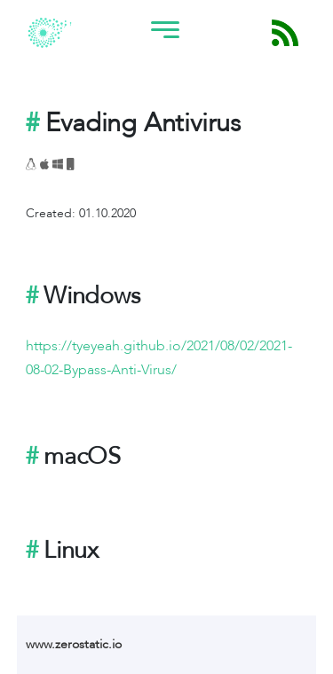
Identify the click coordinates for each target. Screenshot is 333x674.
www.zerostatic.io (74, 644)
